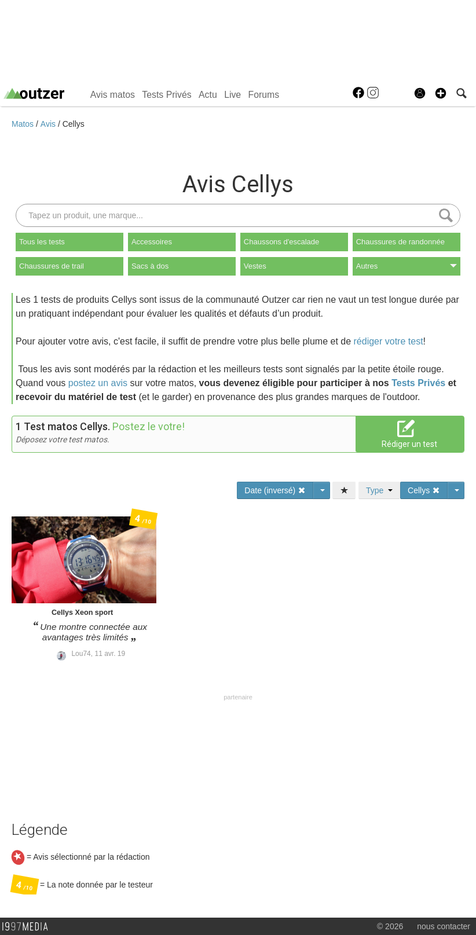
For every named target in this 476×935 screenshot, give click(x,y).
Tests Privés (166, 95)
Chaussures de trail (51, 266)
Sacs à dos (150, 266)
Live (232, 95)
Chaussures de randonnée (400, 241)
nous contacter (443, 926)
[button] (440, 93)
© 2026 (390, 926)
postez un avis (97, 383)
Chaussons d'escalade (281, 241)
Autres (406, 266)
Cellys (74, 124)
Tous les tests (42, 241)
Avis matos (112, 95)
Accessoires (151, 241)
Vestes (255, 266)
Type (379, 490)
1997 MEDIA (28, 927)
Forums (264, 95)
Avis (49, 124)
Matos (24, 124)
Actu (208, 95)
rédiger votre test (388, 341)
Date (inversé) (275, 490)
